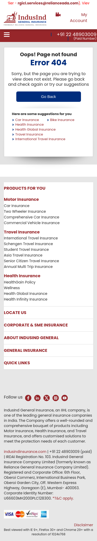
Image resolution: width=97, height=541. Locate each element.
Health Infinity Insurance (26, 299)
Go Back (48, 96)
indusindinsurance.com (25, 451)
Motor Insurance (21, 199)
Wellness (12, 287)
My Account (78, 18)
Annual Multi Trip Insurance (28, 266)
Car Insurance (27, 119)
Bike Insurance (62, 119)
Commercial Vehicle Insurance (32, 222)
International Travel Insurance (40, 139)
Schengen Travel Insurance (28, 243)
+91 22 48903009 (76, 34)
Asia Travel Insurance (23, 255)
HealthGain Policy (19, 282)
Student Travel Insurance (26, 249)
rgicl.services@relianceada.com (54, 3)
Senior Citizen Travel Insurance (31, 261)
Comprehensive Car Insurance (31, 217)
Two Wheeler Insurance (25, 211)
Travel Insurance (29, 134)
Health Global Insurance (35, 129)
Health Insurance (29, 124)
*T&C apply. (63, 498)
